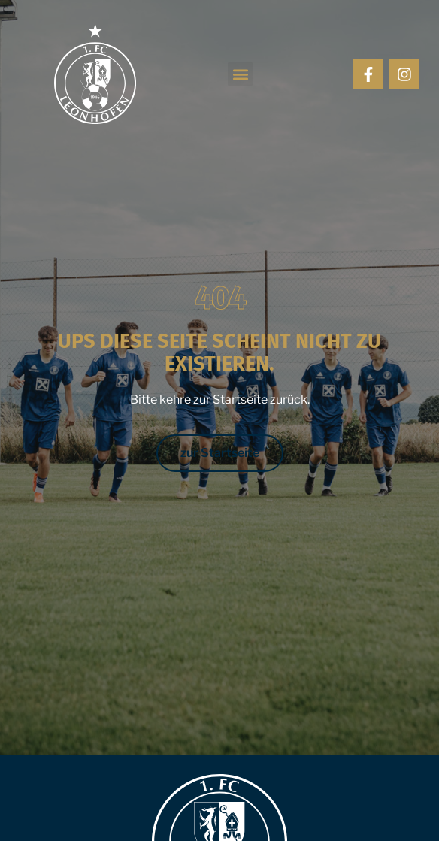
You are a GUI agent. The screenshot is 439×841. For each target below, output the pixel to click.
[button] (240, 74)
